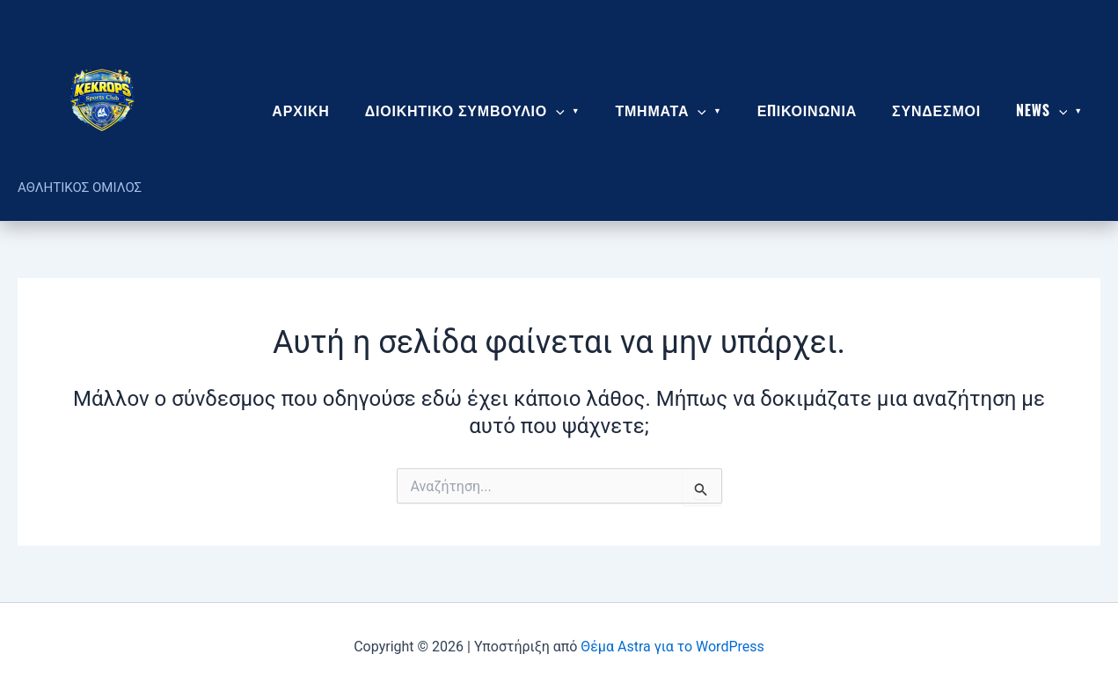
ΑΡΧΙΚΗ (300, 110)
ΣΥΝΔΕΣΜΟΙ (936, 110)
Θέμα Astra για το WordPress (672, 646)
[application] (556, 110)
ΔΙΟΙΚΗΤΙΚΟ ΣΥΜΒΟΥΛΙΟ (465, 110)
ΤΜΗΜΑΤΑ (660, 110)
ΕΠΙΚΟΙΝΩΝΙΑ (807, 110)
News (1041, 110)
